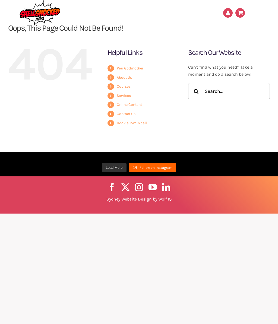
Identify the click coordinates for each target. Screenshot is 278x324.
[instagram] (139, 187)
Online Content (129, 104)
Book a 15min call (132, 123)
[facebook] (112, 187)
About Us (124, 77)
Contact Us (126, 114)
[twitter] (125, 187)
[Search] (196, 91)
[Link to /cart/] (240, 13)
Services (124, 95)
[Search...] (229, 91)
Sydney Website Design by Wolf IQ (139, 199)
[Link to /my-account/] (228, 13)
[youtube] (153, 187)
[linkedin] (166, 187)
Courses (124, 86)
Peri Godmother (130, 68)
